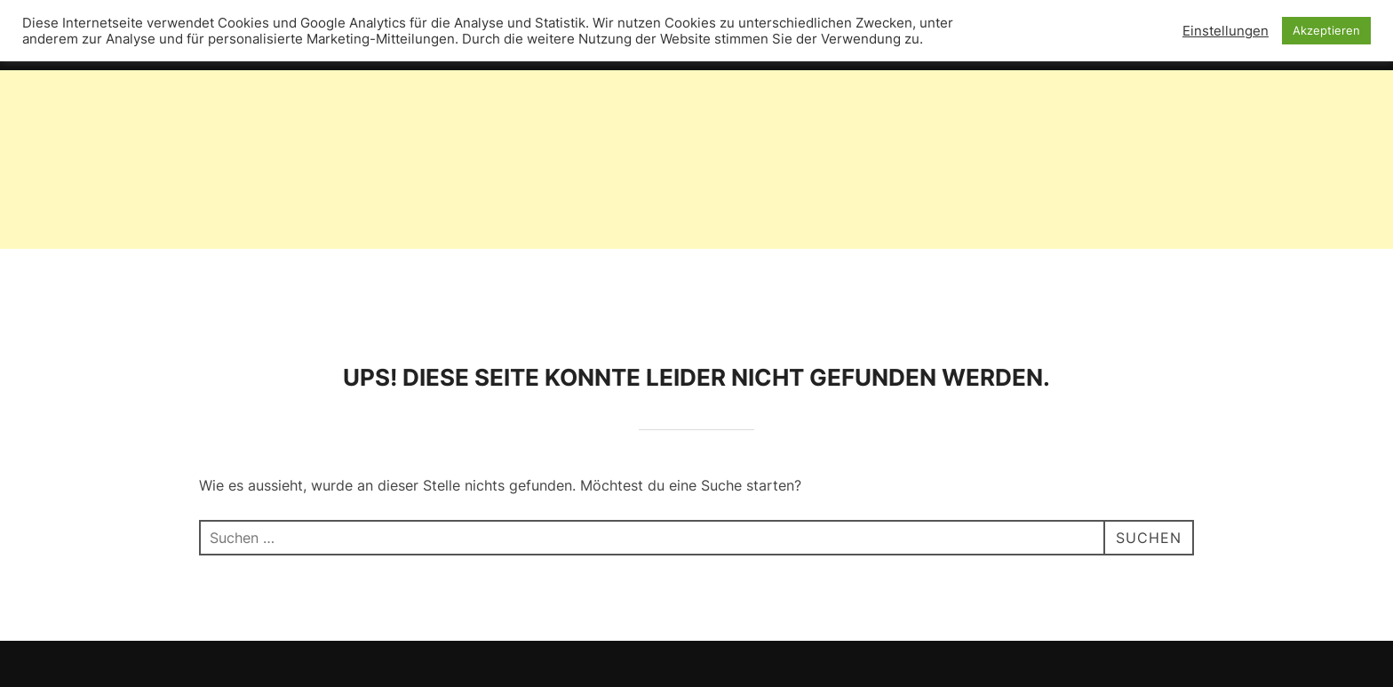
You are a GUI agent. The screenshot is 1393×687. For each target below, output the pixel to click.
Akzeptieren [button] (1326, 30)
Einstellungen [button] (1225, 31)
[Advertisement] (533, 124)
